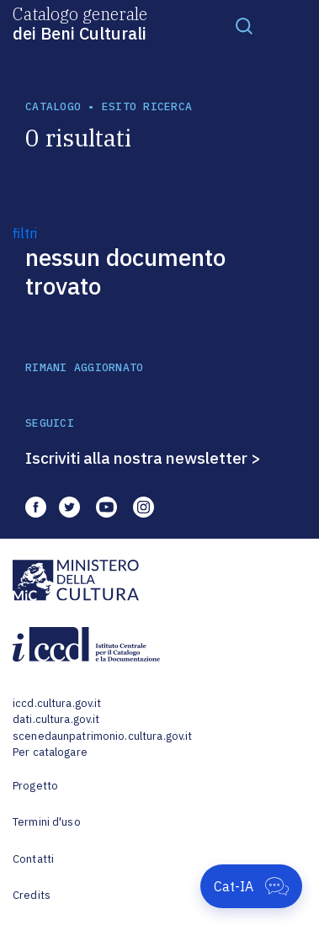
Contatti (33, 859)
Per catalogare (50, 752)
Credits (32, 895)
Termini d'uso (47, 822)
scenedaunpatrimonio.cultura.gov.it (102, 736)
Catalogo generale (80, 23)
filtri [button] (25, 233)
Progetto (35, 786)
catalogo (53, 106)
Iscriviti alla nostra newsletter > (143, 458)
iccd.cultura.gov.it (57, 703)
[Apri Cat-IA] (251, 886)
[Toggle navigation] (244, 25)
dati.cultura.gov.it (56, 719)
